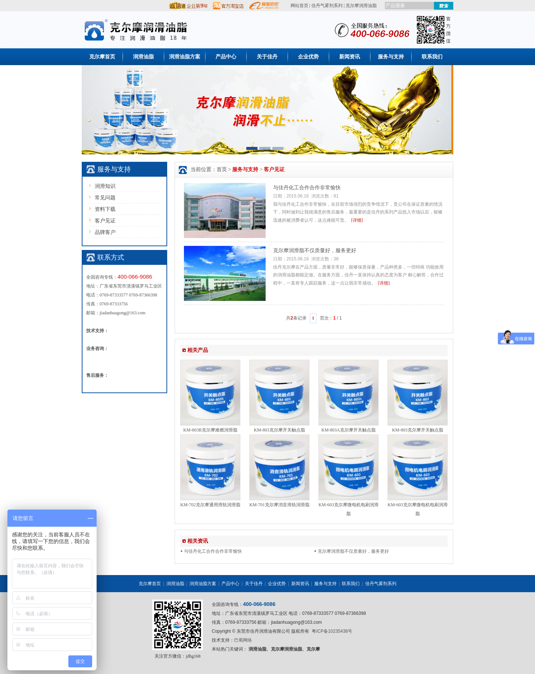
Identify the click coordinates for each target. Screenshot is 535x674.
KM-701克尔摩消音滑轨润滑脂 (279, 504)
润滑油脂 (143, 57)
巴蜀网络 (243, 640)
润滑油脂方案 (184, 57)
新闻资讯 (349, 57)
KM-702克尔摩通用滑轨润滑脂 (210, 504)
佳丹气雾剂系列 (327, 5)
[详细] (357, 220)
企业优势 (308, 57)
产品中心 (225, 57)
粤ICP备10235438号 (332, 631)
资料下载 (105, 209)
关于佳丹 (267, 57)
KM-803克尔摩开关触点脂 (279, 430)
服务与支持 (391, 57)
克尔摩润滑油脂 (361, 5)
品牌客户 (105, 232)
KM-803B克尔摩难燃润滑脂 (210, 430)
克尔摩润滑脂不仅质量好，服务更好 (314, 250)
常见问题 (105, 197)
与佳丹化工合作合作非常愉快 (307, 187)
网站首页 (299, 5)
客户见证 (105, 221)
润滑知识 (105, 186)
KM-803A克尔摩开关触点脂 (348, 430)
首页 (222, 169)
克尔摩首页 (102, 57)
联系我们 (432, 57)
